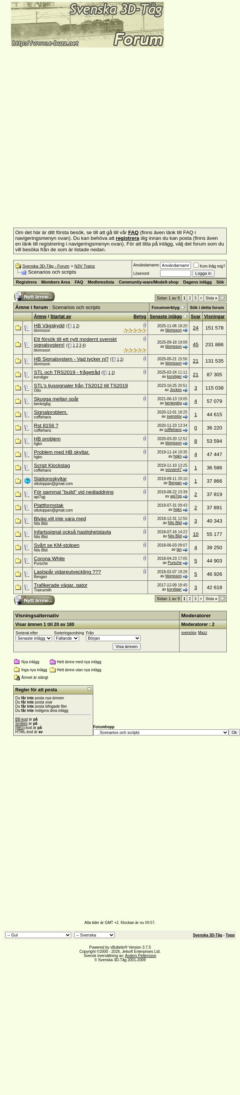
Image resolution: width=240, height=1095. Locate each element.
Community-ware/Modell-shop (148, 282)
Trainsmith (42, 590)
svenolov (174, 416)
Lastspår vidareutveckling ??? (67, 572)
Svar (196, 316)
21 (196, 361)
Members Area (55, 282)
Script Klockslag (52, 465)
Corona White (49, 558)
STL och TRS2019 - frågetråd (67, 372)
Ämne (40, 316)
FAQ (79, 282)
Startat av (60, 316)
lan (178, 549)
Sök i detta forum (207, 307)
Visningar (214, 316)
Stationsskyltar (50, 479)
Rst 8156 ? (46, 425)
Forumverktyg (166, 307)
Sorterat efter (27, 633)
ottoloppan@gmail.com (53, 484)
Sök (220, 282)
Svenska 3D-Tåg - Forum (45, 266)
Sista (211, 298)
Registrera (26, 282)
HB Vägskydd (49, 325)
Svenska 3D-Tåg (207, 935)
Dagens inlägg (197, 282)
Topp (230, 935)
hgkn (38, 444)
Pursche (41, 563)
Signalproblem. (51, 412)
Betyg (140, 316)
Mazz (202, 633)
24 (196, 328)
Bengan (174, 483)
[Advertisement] (86, 135)
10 (196, 534)
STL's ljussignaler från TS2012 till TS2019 (81, 385)
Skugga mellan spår (56, 399)
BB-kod (21, 719)
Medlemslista (101, 282)
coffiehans (42, 417)
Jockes (176, 390)
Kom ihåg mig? (209, 266)
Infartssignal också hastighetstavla (72, 532)
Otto (37, 390)
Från (90, 633)
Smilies (21, 723)
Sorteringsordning (69, 633)
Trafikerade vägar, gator (60, 585)
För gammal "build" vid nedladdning (74, 492)
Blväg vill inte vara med (60, 518)
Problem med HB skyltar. (62, 452)
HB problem (47, 439)
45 (196, 344)
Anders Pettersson (140, 956)
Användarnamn (146, 265)
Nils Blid (41, 523)
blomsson (42, 330)
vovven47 (173, 469)
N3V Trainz (84, 266)
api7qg (39, 497)
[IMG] (19, 728)
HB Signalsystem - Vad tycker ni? (71, 359)
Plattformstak (49, 505)
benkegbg (42, 404)
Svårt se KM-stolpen (56, 545)
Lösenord (141, 273)
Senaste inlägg (165, 316)
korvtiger (41, 377)
